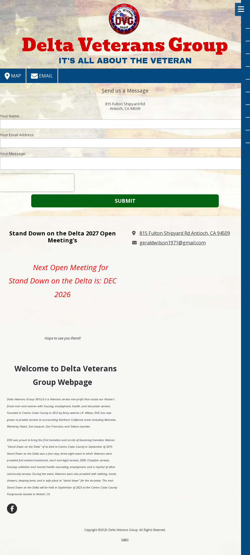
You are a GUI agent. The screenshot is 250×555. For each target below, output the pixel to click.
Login (125, 539)
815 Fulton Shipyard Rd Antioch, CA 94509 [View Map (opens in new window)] (185, 233)
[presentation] (37, 182)
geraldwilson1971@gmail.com (173, 242)
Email (42, 76)
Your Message (12, 153)
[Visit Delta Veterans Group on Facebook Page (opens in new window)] (12, 509)
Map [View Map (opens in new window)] (13, 76)
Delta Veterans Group (125, 45)
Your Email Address (17, 134)
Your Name (9, 116)
